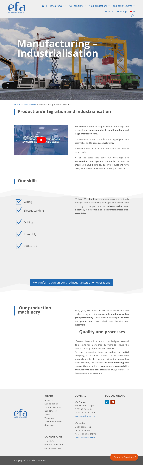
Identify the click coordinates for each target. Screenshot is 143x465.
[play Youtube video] (41, 140)
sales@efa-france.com (85, 416)
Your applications (98, 5)
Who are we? (56, 5)
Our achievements (122, 5)
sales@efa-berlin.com (85, 437)
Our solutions (76, 5)
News (108, 11)
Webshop (122, 11)
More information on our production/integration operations (71, 282)
